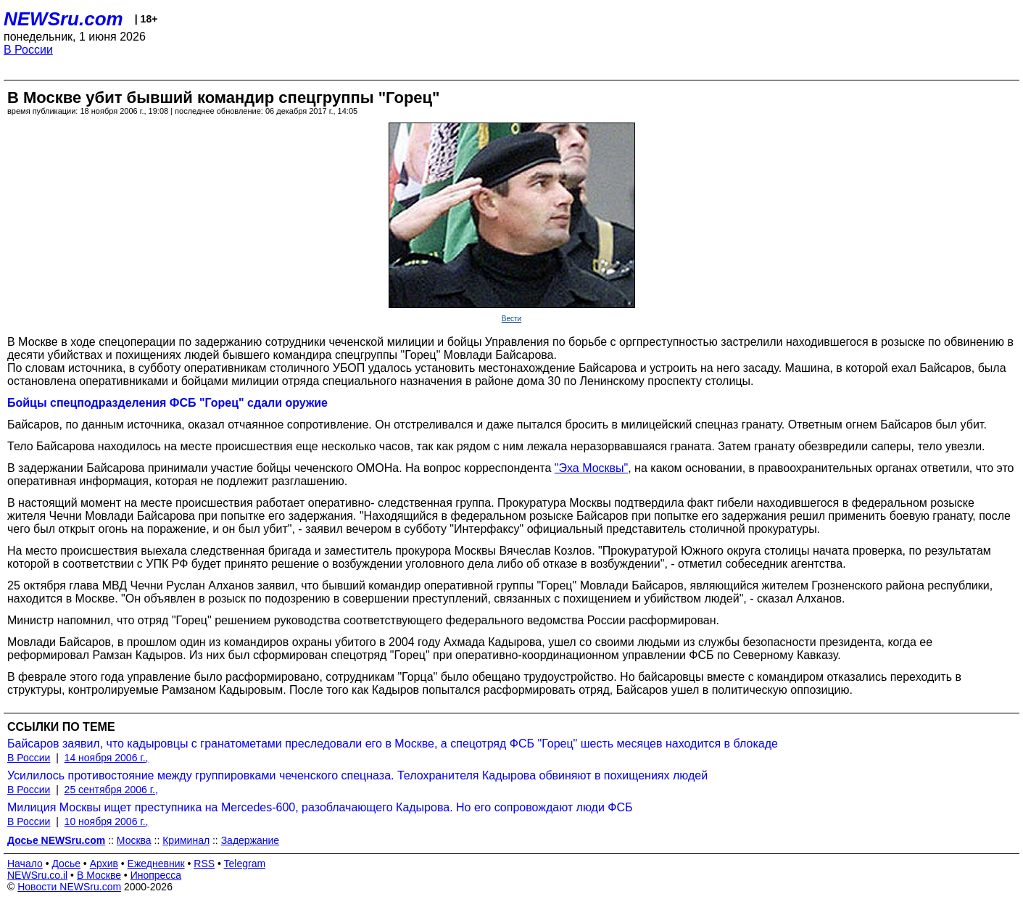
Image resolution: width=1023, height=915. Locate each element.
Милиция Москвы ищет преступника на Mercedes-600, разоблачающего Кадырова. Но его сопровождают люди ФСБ (320, 807)
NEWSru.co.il (37, 875)
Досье (65, 863)
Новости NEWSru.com (69, 887)
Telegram (245, 863)
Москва (134, 840)
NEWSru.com (63, 19)
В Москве (99, 875)
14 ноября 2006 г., (107, 757)
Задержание (250, 840)
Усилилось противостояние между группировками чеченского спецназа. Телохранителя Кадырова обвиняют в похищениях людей (357, 775)
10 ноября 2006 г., (107, 821)
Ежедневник (156, 863)
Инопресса (156, 875)
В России (28, 50)
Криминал (186, 840)
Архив (104, 863)
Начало (25, 863)
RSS (204, 863)
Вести (511, 319)
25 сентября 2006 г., (111, 789)
